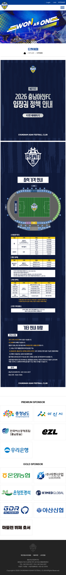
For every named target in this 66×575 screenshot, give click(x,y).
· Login (47, 2)
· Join (54, 2)
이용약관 (35, 555)
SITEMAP (61, 2)
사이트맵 (42, 555)
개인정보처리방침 (26, 555)
